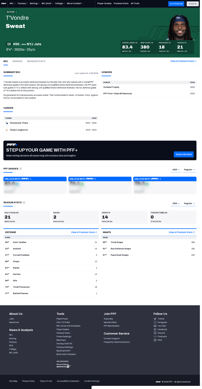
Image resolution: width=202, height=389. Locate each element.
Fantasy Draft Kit (64, 344)
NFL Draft (13, 353)
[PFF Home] (3, 4)
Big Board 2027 (64, 351)
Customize (178, 371)
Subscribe (108, 319)
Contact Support (112, 338)
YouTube (162, 326)
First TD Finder (63, 322)
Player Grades (63, 329)
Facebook (162, 329)
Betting (12, 338)
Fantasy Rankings (65, 347)
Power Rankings (64, 336)
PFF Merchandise (111, 326)
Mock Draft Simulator (66, 354)
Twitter (161, 319)
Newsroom (14, 322)
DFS (11, 346)
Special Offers (110, 322)
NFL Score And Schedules (68, 326)
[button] (183, 158)
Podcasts (162, 336)
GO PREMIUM (176, 4)
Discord (161, 333)
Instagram (162, 322)
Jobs (11, 319)
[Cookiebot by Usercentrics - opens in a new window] (18, 383)
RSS (160, 340)
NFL (11, 335)
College (12, 349)
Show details (43, 383)
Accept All (178, 363)
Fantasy (13, 342)
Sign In (192, 4)
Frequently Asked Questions (117, 342)
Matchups (61, 340)
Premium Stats (63, 333)
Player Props (62, 319)
